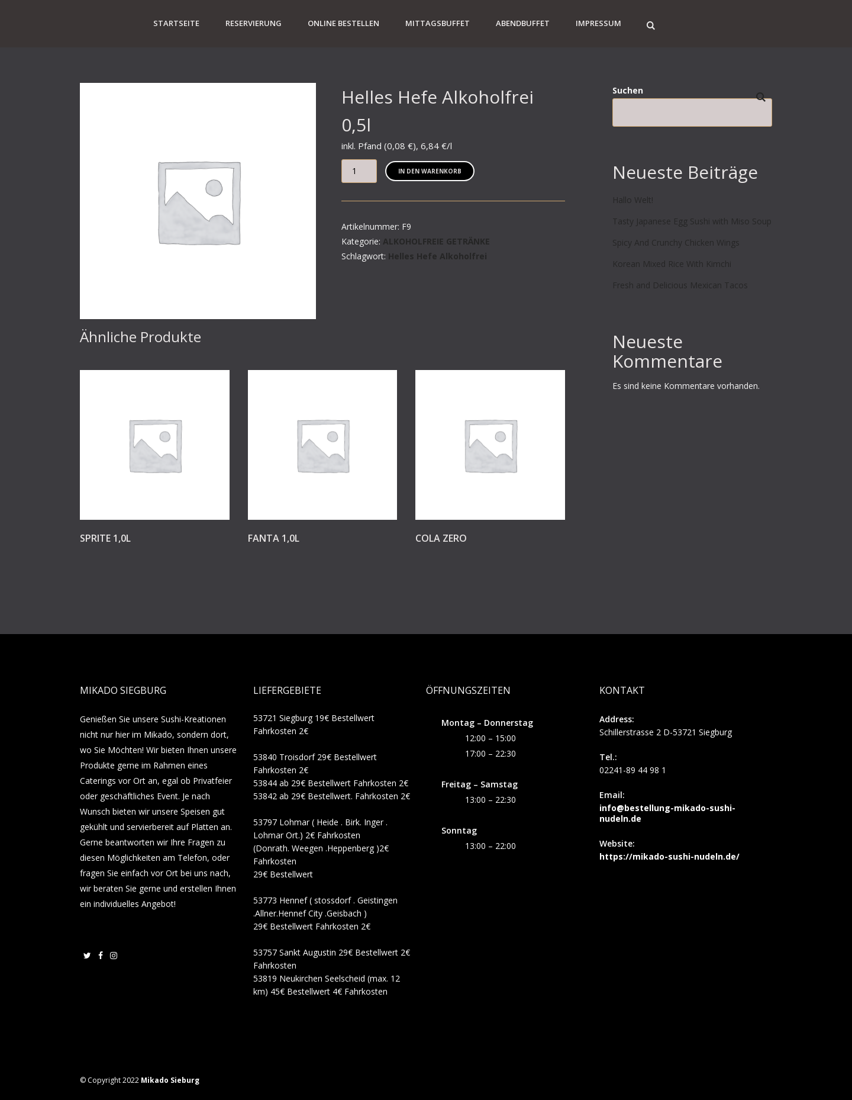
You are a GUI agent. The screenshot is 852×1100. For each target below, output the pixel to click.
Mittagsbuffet (437, 23)
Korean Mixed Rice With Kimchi (671, 263)
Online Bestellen (343, 23)
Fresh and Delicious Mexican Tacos (680, 285)
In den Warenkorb (430, 171)
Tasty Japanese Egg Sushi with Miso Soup (692, 221)
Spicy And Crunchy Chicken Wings (676, 242)
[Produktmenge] (359, 171)
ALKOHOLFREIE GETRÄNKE (436, 241)
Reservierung (253, 23)
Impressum (598, 23)
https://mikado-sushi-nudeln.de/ (669, 856)
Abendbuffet (523, 23)
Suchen (627, 90)
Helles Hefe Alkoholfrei (437, 256)
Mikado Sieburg (170, 1080)
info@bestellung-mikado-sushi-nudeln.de (667, 813)
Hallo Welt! (632, 199)
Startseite (176, 23)
